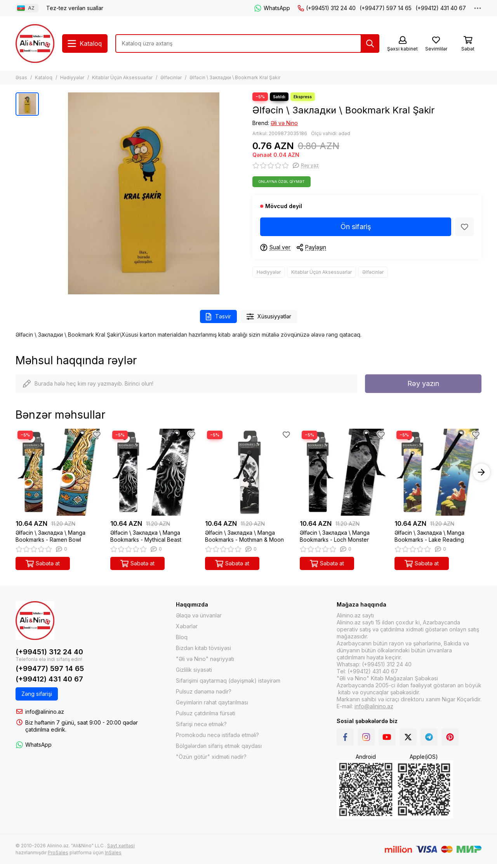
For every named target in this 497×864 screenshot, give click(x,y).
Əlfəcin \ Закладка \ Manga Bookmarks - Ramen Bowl (50, 536)
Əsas (21, 77)
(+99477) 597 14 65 (386, 8)
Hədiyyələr (72, 77)
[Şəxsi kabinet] (402, 44)
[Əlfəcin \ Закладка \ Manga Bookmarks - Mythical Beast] (153, 472)
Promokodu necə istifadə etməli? (217, 735)
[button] (481, 472)
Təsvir (218, 316)
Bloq (182, 637)
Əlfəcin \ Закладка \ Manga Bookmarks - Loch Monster (335, 536)
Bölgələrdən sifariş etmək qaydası (219, 745)
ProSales (58, 852)
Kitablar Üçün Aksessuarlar (122, 77)
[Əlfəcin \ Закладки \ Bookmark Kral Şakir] (144, 193)
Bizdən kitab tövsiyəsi (203, 648)
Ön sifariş (356, 227)
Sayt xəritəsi (121, 845)
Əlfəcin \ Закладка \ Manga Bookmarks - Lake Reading (429, 536)
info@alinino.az (44, 711)
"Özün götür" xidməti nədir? (211, 756)
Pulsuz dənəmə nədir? (203, 691)
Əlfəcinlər (171, 77)
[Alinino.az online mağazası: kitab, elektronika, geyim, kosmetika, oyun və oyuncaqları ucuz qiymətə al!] (35, 43)
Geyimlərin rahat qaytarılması (212, 702)
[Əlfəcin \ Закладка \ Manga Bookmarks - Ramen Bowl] (59, 472)
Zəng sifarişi (36, 693)
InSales (113, 852)
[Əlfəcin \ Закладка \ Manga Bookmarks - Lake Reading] (437, 472)
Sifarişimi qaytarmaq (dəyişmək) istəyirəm (228, 680)
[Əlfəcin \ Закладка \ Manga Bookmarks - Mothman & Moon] (248, 472)
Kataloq (43, 77)
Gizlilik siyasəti (194, 669)
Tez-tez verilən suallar (74, 8)
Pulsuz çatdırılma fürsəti (205, 713)
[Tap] (370, 43)
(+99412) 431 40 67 (440, 8)
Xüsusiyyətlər (269, 316)
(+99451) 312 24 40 (327, 8)
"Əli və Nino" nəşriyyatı (205, 658)
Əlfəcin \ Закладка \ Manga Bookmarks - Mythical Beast (145, 536)
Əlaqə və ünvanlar (199, 615)
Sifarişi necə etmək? (201, 724)
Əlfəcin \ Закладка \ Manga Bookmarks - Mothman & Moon (244, 536)
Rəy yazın (423, 383)
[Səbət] (467, 44)
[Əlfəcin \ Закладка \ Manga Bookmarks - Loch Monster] (343, 472)
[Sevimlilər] (436, 44)
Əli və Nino (284, 123)
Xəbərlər (187, 626)
